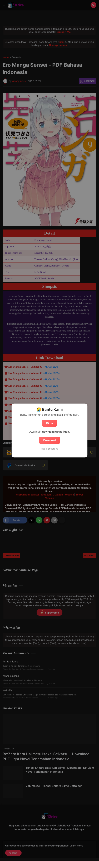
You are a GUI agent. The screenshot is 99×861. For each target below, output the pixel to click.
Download (49, 440)
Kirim (49, 423)
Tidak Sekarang (49, 448)
